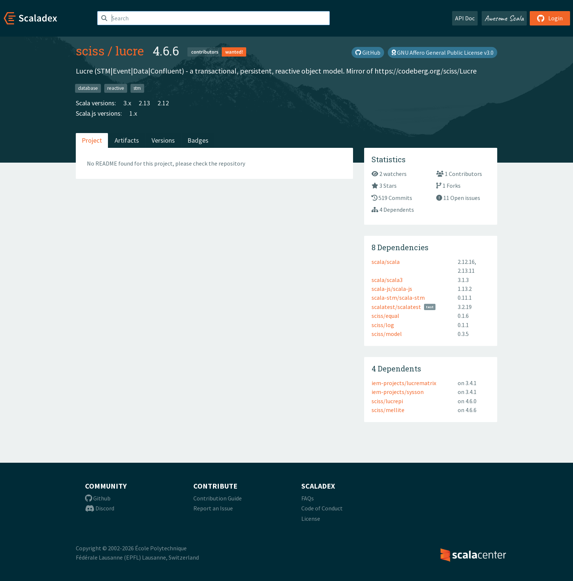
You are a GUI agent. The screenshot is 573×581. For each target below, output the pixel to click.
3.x (127, 103)
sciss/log (383, 325)
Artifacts (127, 140)
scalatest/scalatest (396, 306)
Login (550, 18)
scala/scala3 (387, 279)
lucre (129, 51)
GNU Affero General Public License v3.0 (442, 52)
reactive (115, 88)
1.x (133, 113)
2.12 (163, 103)
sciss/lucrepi (387, 401)
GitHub (367, 52)
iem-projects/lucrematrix (404, 383)
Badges (197, 140)
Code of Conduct (322, 508)
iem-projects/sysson (398, 391)
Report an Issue (213, 508)
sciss (90, 51)
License (310, 518)
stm (137, 88)
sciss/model (387, 333)
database (88, 88)
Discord (99, 508)
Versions (163, 140)
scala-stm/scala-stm (398, 297)
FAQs (307, 498)
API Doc (465, 18)
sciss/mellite (388, 410)
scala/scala (386, 261)
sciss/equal (385, 315)
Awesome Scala (504, 18)
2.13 (144, 103)
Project (92, 140)
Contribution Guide (217, 498)
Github (98, 498)
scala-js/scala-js (392, 288)
